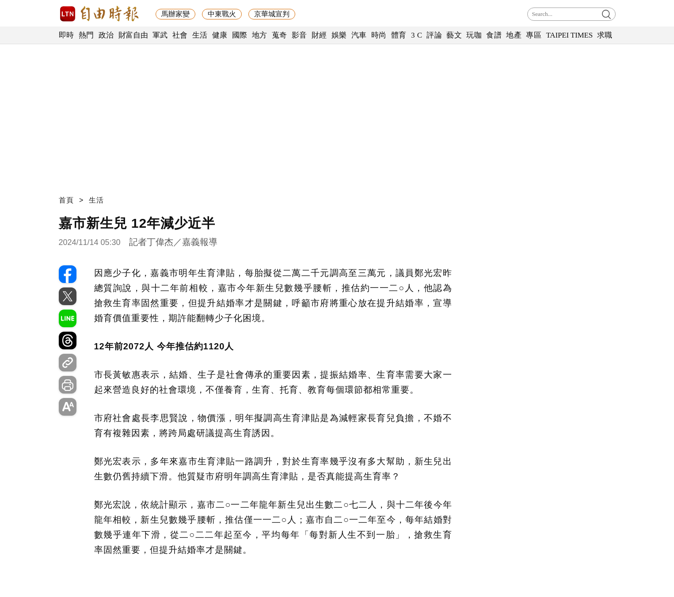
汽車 (359, 35)
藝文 (454, 35)
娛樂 (339, 35)
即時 (66, 35)
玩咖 (474, 35)
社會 (180, 35)
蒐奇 (279, 35)
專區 (533, 35)
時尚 (379, 35)
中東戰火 (222, 14)
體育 (399, 35)
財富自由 (133, 35)
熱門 (86, 35)
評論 (434, 35)
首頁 (66, 200)
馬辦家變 (175, 14)
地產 (514, 35)
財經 (319, 35)
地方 (259, 35)
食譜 (494, 35)
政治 (106, 35)
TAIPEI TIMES (569, 35)
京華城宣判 (271, 14)
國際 (240, 35)
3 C (417, 35)
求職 (605, 35)
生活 (200, 35)
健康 (220, 35)
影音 (299, 35)
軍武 (160, 35)
